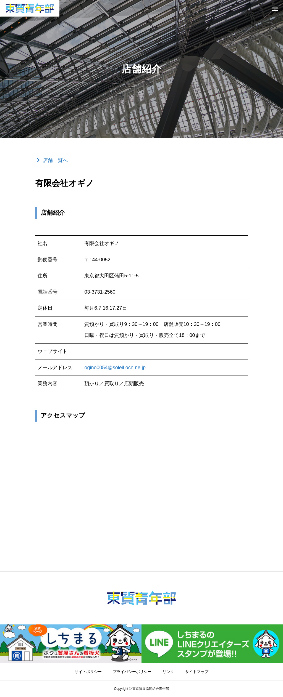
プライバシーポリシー (132, 671)
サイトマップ (196, 671)
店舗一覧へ (55, 160)
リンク (168, 671)
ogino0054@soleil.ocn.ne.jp (114, 367)
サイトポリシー (88, 671)
